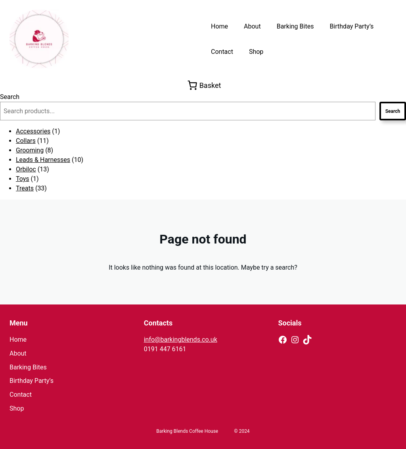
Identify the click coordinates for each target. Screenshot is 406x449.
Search (9, 97)
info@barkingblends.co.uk (180, 339)
